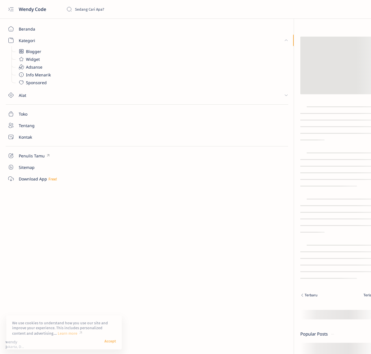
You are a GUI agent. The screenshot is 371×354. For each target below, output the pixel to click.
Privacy (347, 243)
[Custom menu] (33, 155)
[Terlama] (223, 295)
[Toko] (33, 114)
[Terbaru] (121, 295)
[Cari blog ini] (109, 9)
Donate (290, 243)
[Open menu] (11, 9)
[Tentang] (33, 125)
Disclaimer (327, 243)
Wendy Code (33, 9)
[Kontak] (33, 137)
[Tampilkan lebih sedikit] (302, 212)
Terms (289, 248)
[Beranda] (33, 29)
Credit (307, 243)
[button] (344, 342)
